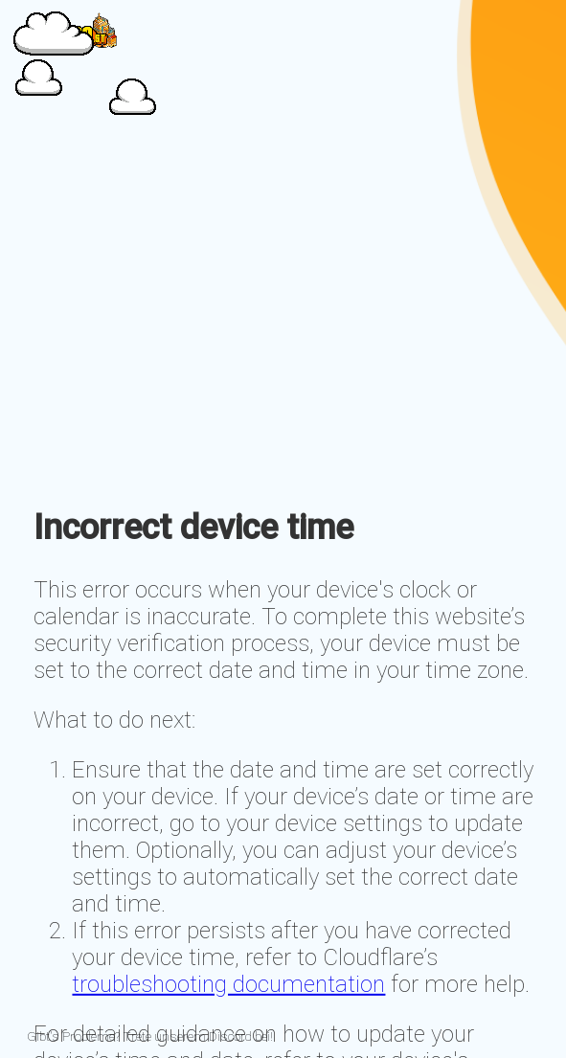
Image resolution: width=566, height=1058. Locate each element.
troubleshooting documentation (228, 984)
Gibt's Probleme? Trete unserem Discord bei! (150, 1036)
